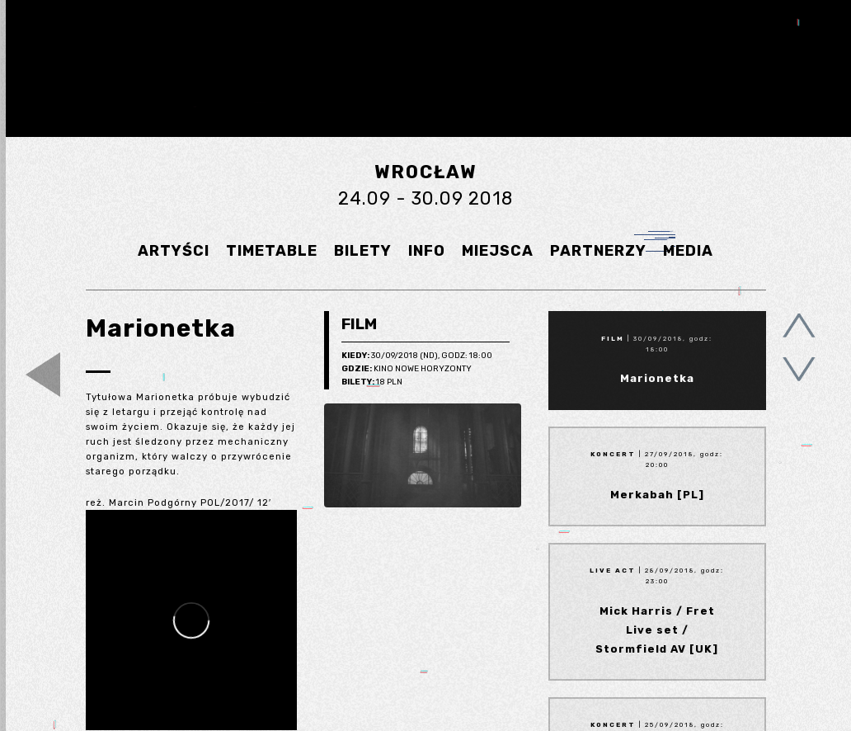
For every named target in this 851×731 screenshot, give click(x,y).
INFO (426, 251)
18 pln (371, 383)
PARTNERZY (598, 251)
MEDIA (688, 251)
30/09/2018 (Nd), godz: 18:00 (416, 356)
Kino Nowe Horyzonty (406, 369)
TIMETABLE (271, 251)
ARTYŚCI (173, 251)
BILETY (363, 251)
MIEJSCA (498, 251)
